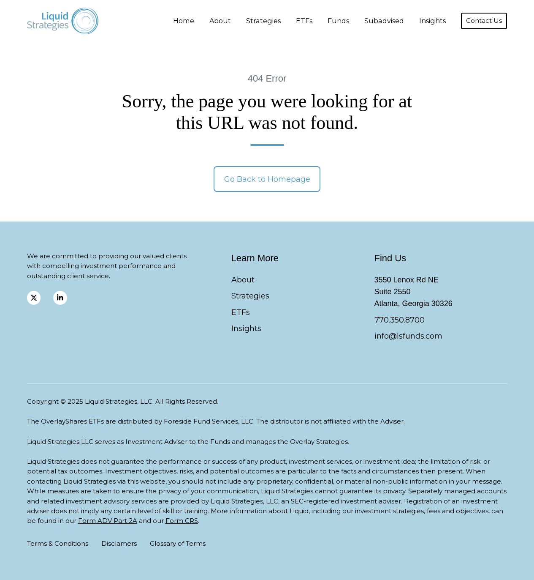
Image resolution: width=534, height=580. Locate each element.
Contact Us (484, 21)
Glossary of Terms (178, 543)
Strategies (263, 20)
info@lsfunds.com (408, 336)
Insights (432, 20)
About (220, 20)
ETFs (304, 20)
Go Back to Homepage (267, 179)
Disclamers (119, 543)
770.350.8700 (399, 320)
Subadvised (384, 20)
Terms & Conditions (57, 543)
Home (183, 20)
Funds (338, 20)
